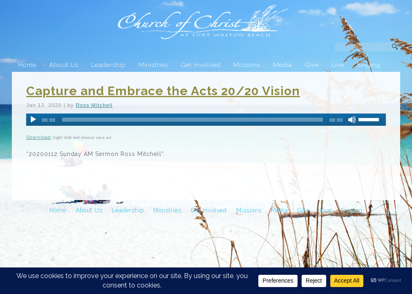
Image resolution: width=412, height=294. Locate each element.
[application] (206, 120)
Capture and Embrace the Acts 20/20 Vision (163, 91)
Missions (246, 65)
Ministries (153, 65)
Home (27, 65)
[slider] (192, 120)
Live (337, 65)
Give (312, 65)
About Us (63, 65)
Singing (369, 65)
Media (282, 65)
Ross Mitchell (94, 105)
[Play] (33, 120)
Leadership (108, 65)
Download (38, 137)
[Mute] (352, 120)
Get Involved (201, 65)
